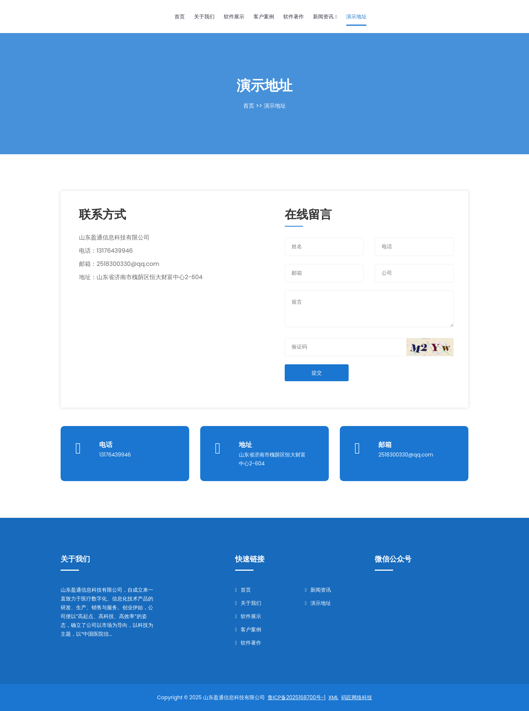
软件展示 (234, 16)
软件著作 (293, 16)
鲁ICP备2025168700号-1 (297, 697)
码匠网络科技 (356, 697)
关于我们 (204, 16)
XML (333, 697)
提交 (317, 372)
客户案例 (263, 16)
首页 (179, 16)
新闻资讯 (325, 16)
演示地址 (356, 16)
